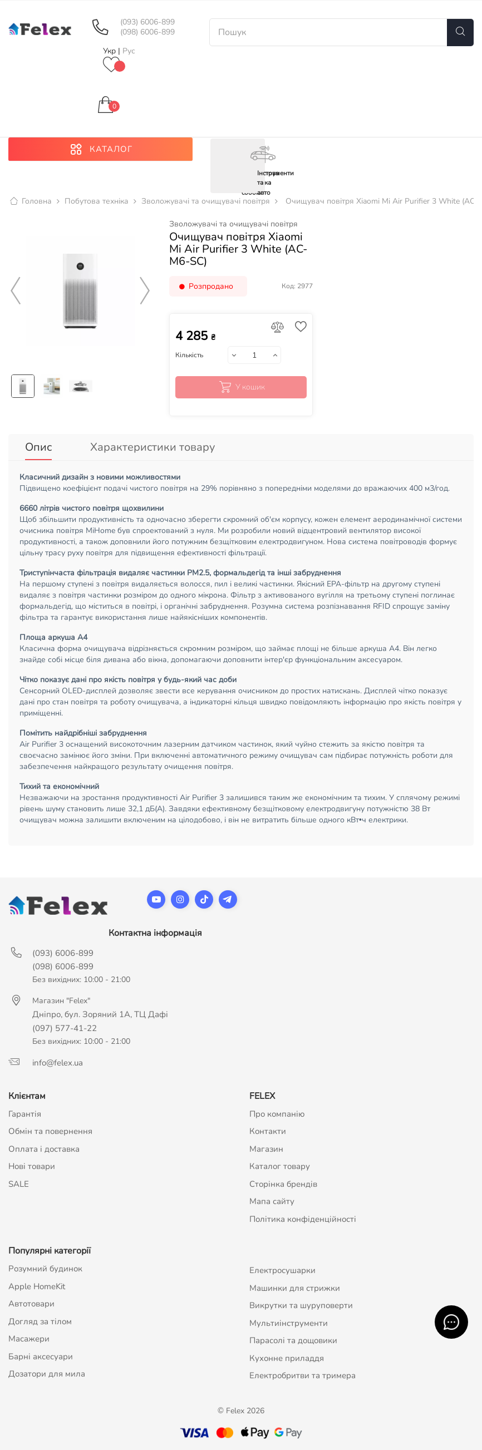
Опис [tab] (38, 448)
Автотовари (31, 1304)
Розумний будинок (45, 1269)
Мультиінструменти (288, 1323)
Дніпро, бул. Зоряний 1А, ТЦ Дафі (100, 1014)
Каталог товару (279, 1166)
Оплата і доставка (44, 1149)
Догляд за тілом (40, 1321)
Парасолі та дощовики (293, 1341)
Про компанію (277, 1113)
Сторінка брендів (283, 1184)
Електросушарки (282, 1270)
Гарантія (24, 1113)
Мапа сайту (271, 1201)
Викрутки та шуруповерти (301, 1305)
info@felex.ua (57, 1062)
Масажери (29, 1339)
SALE (18, 1184)
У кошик (240, 388)
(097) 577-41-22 (64, 1028)
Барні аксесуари (40, 1356)
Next (145, 292)
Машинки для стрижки (294, 1288)
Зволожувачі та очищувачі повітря (233, 225)
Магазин (266, 1149)
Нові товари (31, 1166)
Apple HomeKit (36, 1286)
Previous (15, 292)
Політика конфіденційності (302, 1219)
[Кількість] (254, 356)
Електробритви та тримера (302, 1376)
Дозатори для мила (46, 1374)
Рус (128, 51)
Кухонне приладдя (286, 1358)
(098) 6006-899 (147, 32)
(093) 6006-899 (147, 22)
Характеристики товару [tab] (152, 448)
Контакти (267, 1131)
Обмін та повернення (50, 1131)
